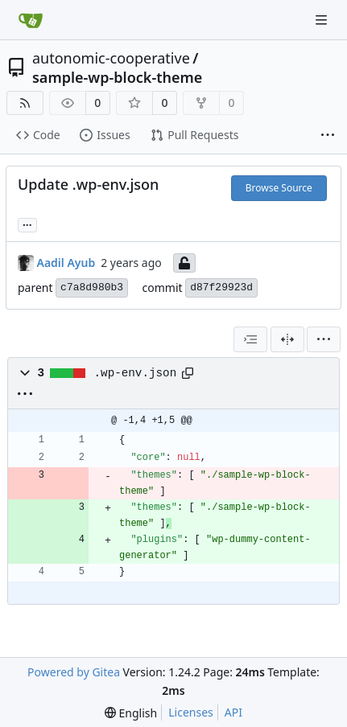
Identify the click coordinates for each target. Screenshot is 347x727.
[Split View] (287, 339)
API (233, 712)
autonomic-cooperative (111, 58)
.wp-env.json (135, 373)
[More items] (328, 136)
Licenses (190, 712)
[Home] (30, 20)
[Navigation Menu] (323, 19)
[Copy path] (187, 373)
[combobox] (250, 339)
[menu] (324, 339)
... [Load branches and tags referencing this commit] (27, 223)
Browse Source (279, 188)
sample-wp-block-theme (117, 77)
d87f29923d (221, 287)
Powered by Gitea (73, 672)
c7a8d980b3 (91, 287)
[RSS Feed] (24, 103)
